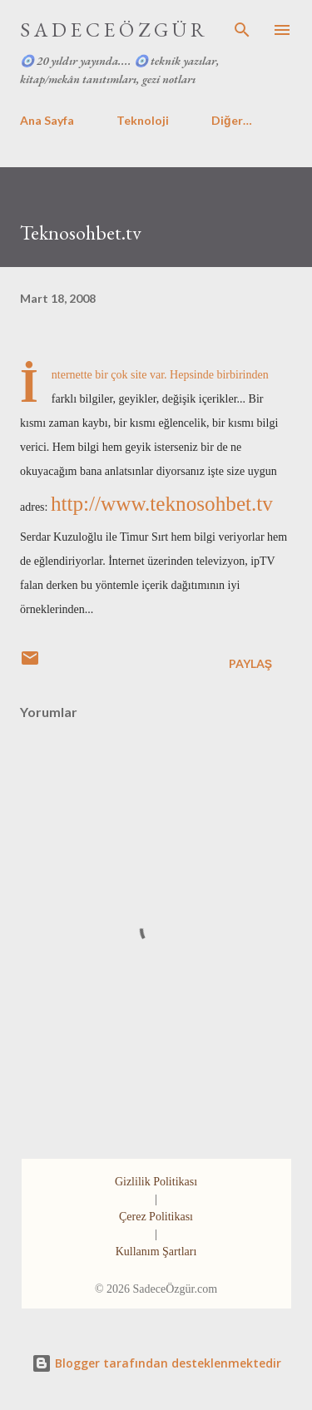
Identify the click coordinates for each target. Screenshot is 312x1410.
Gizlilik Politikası (156, 1181)
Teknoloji (142, 120)
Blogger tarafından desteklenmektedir (156, 1363)
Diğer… (231, 120)
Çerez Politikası (156, 1216)
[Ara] (242, 30)
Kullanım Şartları (156, 1251)
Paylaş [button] (250, 663)
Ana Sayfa (47, 120)
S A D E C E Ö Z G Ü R (112, 29)
